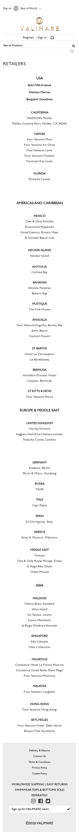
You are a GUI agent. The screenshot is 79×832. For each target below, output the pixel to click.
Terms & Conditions (39, 761)
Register (28, 37)
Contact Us (39, 756)
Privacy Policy (39, 767)
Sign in (42, 37)
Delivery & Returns (39, 750)
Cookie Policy (39, 773)
